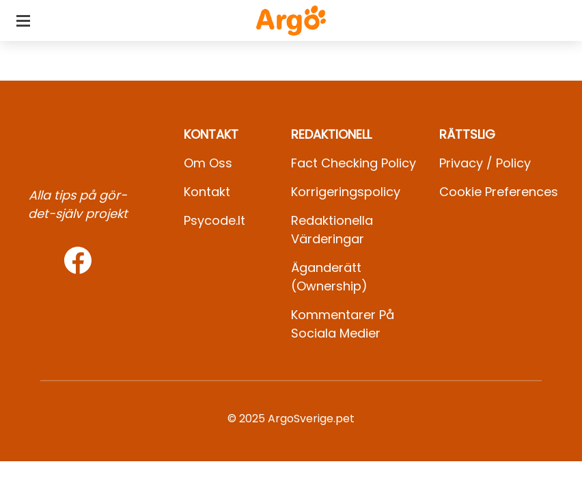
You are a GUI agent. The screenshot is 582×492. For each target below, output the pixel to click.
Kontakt (207, 191)
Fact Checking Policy (353, 163)
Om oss (208, 163)
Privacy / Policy (485, 163)
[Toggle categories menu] (23, 20)
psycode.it (214, 220)
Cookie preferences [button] (498, 191)
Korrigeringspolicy (345, 191)
